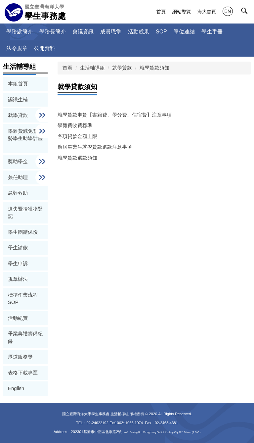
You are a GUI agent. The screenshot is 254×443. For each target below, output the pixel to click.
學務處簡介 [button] (19, 31)
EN (228, 11)
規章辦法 (18, 279)
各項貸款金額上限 (77, 136)
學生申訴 (18, 263)
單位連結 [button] (184, 31)
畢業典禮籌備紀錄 (25, 337)
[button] (246, 12)
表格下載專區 (23, 372)
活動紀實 (18, 318)
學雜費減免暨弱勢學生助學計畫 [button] (25, 134)
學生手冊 (212, 31)
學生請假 (18, 247)
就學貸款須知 (154, 68)
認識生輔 (18, 99)
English (16, 388)
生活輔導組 (92, 68)
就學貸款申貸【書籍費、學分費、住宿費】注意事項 (115, 115)
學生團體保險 (23, 232)
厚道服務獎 (20, 357)
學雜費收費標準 (75, 125)
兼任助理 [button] (18, 177)
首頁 (161, 11)
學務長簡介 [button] (52, 31)
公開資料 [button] (44, 48)
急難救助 (18, 193)
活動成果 (138, 31)
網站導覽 (181, 11)
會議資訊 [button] (83, 31)
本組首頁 (18, 83)
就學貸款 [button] (18, 115)
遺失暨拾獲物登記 (25, 212)
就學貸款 (122, 68)
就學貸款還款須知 (77, 158)
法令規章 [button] (16, 48)
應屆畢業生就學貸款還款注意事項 (95, 147)
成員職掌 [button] (110, 31)
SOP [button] (161, 31)
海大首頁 (206, 11)
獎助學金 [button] (18, 161)
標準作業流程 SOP (23, 298)
